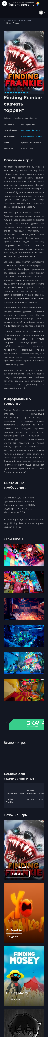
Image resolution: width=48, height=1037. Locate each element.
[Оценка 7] (21, 92)
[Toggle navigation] (4, 3)
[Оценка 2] (8, 92)
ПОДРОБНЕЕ (17, 874)
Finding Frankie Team (30, 130)
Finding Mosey (17, 993)
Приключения (24, 20)
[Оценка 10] (29, 92)
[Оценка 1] (5, 92)
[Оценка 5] (16, 92)
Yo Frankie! (14, 930)
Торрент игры (10, 20)
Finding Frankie (18, 867)
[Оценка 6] (19, 92)
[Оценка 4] (13, 92)
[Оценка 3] (11, 92)
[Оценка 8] (24, 92)
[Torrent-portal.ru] (24, 3)
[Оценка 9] (27, 92)
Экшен (38, 136)
